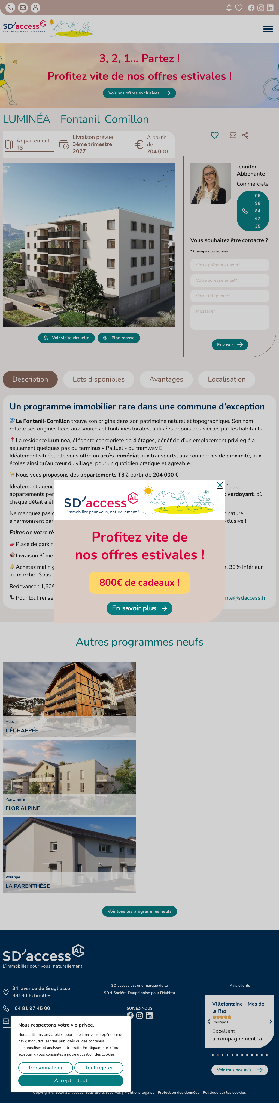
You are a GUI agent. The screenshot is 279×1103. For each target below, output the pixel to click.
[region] (71, 1054)
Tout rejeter (99, 1067)
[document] (139, 551)
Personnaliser (46, 1067)
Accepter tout (70, 1080)
